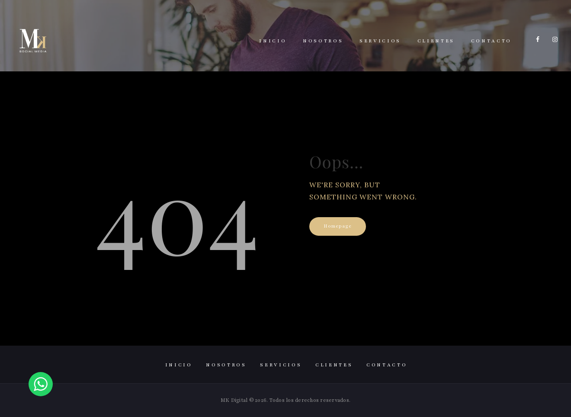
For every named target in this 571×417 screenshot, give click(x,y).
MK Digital (234, 400)
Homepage (338, 226)
